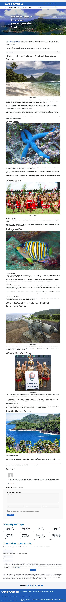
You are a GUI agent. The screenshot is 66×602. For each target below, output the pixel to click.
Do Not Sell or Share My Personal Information (46, 599)
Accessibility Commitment (14, 596)
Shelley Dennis (11, 478)
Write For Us (36, 596)
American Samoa (10, 487)
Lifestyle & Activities (12, 7)
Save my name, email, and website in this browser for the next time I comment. (23, 511)
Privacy (19, 567)
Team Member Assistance (27, 596)
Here (42, 293)
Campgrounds (15, 487)
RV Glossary (22, 599)
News (35, 7)
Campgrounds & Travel (22, 7)
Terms (16, 567)
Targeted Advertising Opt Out (58, 599)
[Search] (56, 7)
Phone (4, 559)
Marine (30, 7)
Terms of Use (23, 600)
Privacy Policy (28, 599)
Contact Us (4, 596)
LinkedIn (4, 549)
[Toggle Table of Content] (58, 52)
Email (4, 555)
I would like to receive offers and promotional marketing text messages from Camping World (21, 563)
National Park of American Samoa (13, 41)
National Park (21, 487)
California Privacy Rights (35, 599)
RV (5, 7)
